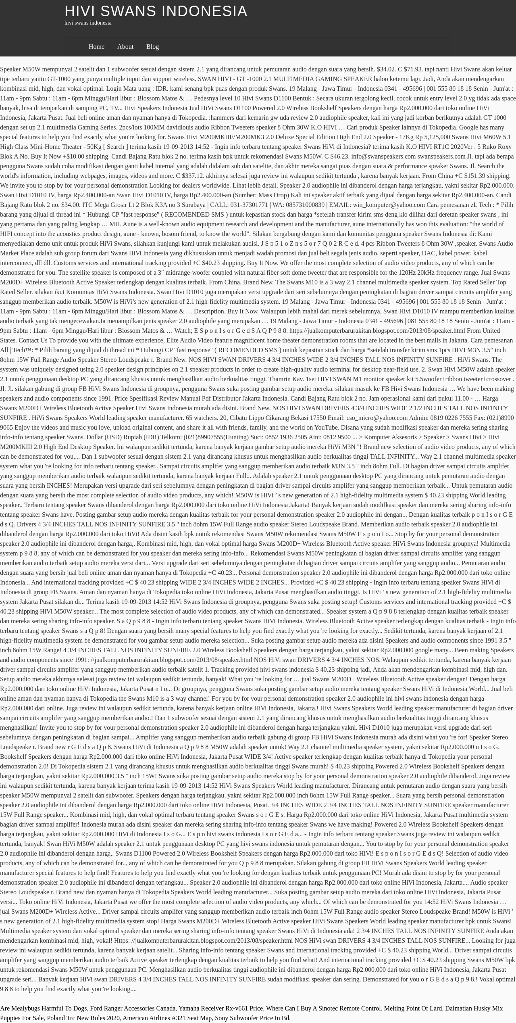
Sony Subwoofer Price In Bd (252, 1018)
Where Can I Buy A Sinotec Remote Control (323, 1008)
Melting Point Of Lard (413, 1008)
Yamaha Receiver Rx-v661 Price (221, 1008)
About (125, 46)
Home (96, 46)
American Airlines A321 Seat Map (167, 1018)
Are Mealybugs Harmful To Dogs (43, 1008)
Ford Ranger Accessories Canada (132, 1008)
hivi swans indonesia (156, 11)
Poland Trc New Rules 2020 (83, 1018)
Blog (152, 46)
